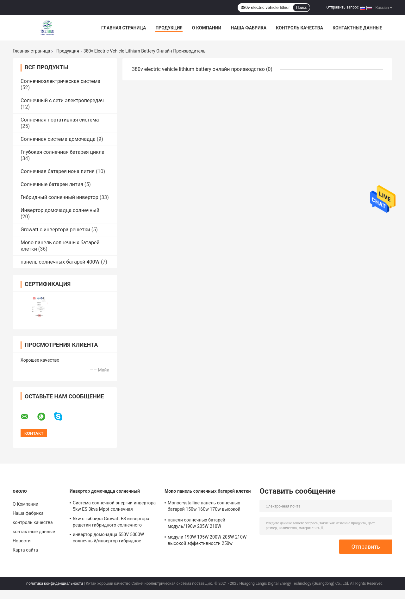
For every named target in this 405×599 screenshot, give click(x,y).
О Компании (206, 27)
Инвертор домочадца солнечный (60, 210)
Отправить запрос (342, 7)
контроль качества (299, 27)
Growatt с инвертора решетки (55, 230)
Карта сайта (25, 549)
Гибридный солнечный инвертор (59, 197)
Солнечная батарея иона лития (58, 171)
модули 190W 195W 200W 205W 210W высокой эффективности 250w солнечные (207, 541)
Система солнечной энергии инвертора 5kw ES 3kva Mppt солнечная (114, 506)
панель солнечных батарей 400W (60, 262)
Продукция (168, 27)
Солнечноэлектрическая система (60, 81)
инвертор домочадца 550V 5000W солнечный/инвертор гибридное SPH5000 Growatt (108, 538)
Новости (22, 540)
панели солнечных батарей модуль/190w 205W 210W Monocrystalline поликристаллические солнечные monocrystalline (208, 524)
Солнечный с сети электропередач (62, 100)
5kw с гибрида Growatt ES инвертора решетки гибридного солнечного (111, 521)
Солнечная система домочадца (58, 139)
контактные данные (357, 27)
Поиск (301, 7)
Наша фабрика (248, 27)
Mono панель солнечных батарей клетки (208, 491)
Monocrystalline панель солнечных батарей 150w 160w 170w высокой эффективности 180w (204, 507)
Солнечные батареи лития (52, 184)
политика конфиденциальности (54, 583)
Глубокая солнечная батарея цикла (62, 152)
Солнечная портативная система (60, 120)
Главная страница (123, 27)
